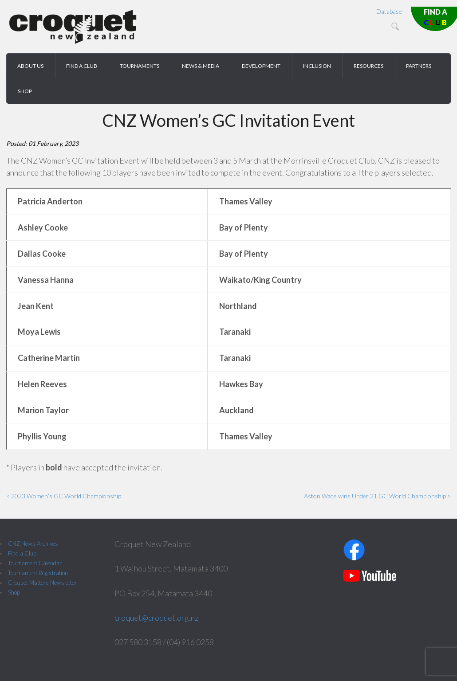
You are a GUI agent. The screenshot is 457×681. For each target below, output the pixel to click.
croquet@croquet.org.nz (156, 617)
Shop (14, 592)
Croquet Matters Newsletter (42, 582)
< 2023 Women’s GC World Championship (63, 496)
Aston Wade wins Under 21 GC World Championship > (377, 496)
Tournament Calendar (35, 563)
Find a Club (22, 553)
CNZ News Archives (33, 543)
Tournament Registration (38, 572)
